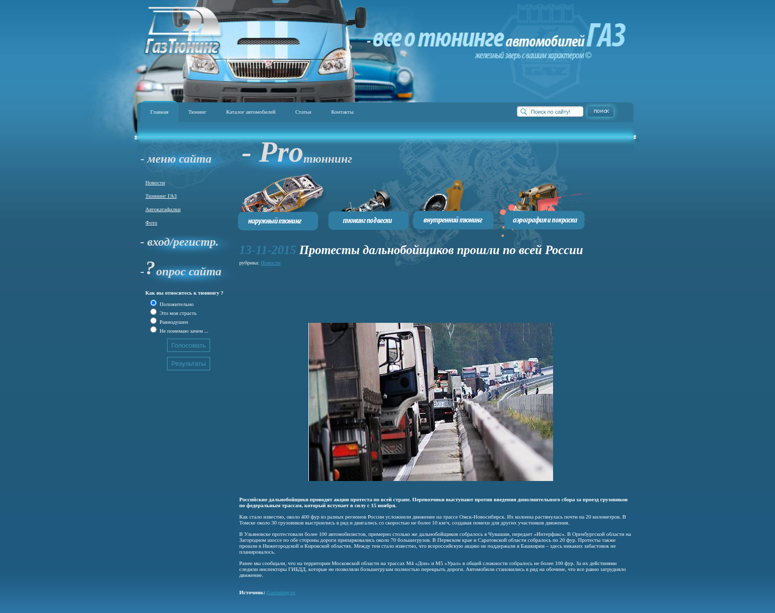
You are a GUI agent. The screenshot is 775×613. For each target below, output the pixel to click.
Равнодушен (173, 322)
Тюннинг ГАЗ (161, 196)
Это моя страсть (177, 313)
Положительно (176, 304)
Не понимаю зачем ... (183, 331)
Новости (155, 182)
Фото (151, 222)
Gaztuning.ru (281, 592)
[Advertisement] (419, 290)
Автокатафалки (162, 209)
